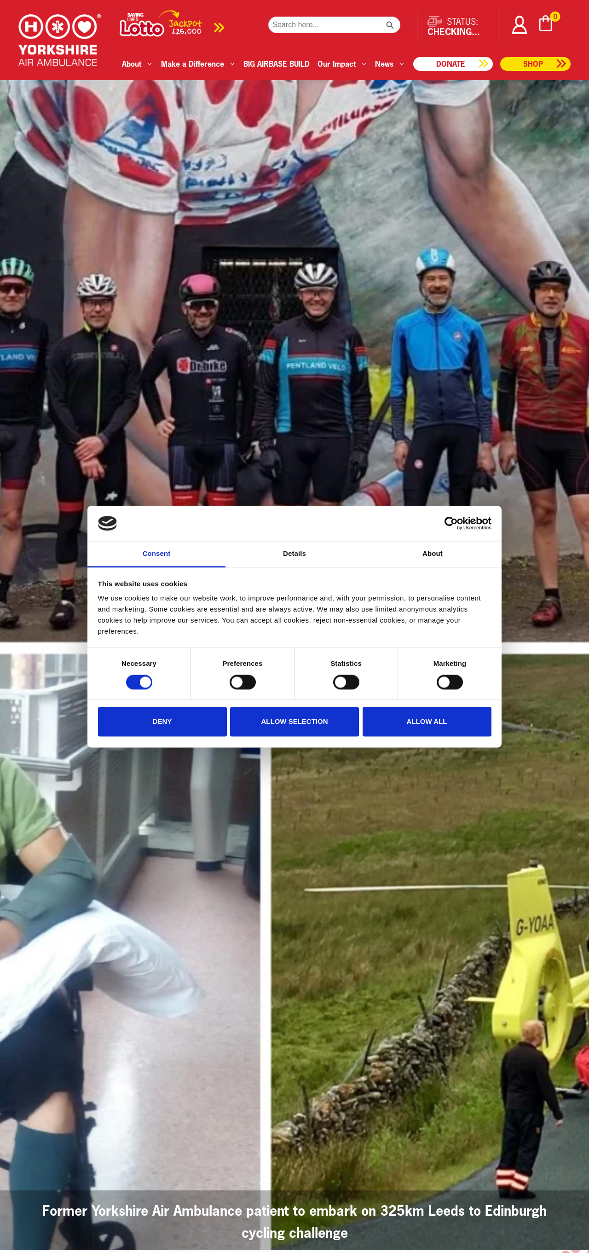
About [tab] (432, 554)
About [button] (137, 64)
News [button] (390, 64)
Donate (450, 64)
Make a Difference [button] (198, 64)
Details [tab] (294, 554)
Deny (162, 722)
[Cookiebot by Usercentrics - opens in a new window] (451, 523)
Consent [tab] (157, 554)
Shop (533, 64)
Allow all (427, 722)
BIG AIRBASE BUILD (276, 64)
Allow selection (294, 722)
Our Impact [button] (343, 64)
